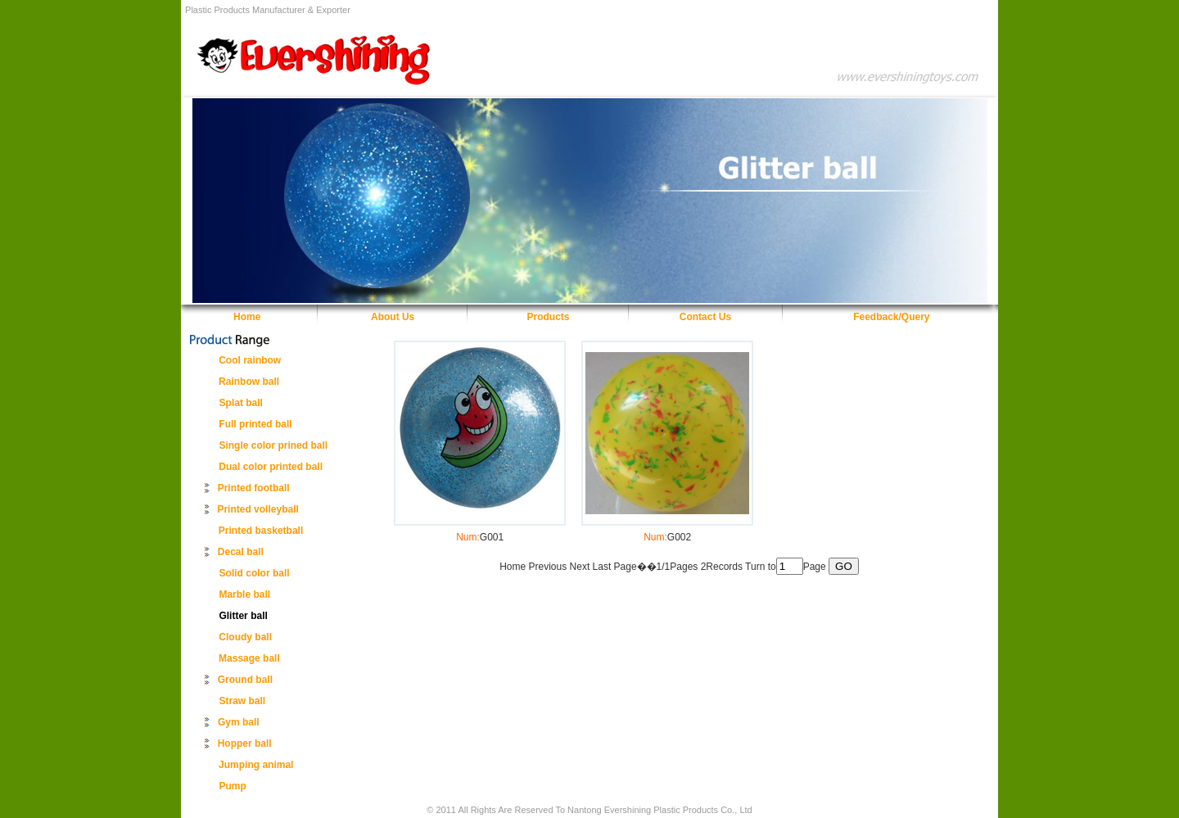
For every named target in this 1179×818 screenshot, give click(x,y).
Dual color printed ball (271, 466)
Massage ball (249, 658)
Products (548, 317)
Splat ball (241, 403)
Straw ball (242, 701)
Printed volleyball (257, 509)
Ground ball (245, 679)
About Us (392, 317)
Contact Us (705, 317)
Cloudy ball (245, 637)
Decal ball (241, 552)
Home (246, 317)
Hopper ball (245, 743)
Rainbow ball (249, 381)
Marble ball (244, 594)
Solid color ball (254, 573)
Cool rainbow (250, 360)
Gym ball (239, 722)
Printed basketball (261, 530)
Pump (232, 786)
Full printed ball (255, 424)
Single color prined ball (273, 445)
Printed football (254, 488)
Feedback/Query (891, 317)
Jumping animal (256, 765)
